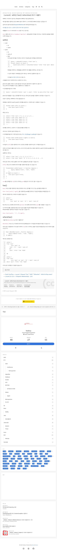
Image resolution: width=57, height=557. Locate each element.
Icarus (36, 544)
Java (4, 515)
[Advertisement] (28, 487)
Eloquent (12, 290)
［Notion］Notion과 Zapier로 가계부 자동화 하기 (20, 532)
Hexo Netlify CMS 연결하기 (9, 526)
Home (16, 6)
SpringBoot (9, 515)
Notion (13, 534)
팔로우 (28, 343)
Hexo (4, 527)
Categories (27, 6)
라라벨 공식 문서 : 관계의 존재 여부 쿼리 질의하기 (16, 27)
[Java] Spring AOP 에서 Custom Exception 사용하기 (15, 513)
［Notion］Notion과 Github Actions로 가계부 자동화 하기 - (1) (17, 519)
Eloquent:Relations (19, 24)
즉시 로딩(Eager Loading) (29, 134)
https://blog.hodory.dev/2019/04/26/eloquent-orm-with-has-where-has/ (20, 282)
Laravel (7, 290)
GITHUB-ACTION (13, 521)
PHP (24, 12)
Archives (21, 6)
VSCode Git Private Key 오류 (9, 507)
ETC (3, 521)
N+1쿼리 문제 (15, 77)
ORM (15, 290)
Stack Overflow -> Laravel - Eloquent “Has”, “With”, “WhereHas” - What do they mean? (28, 274)
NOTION (7, 521)
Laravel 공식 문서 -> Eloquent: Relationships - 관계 (18, 276)
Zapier (17, 534)
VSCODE (4, 508)
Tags (33, 6)
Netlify (8, 527)
